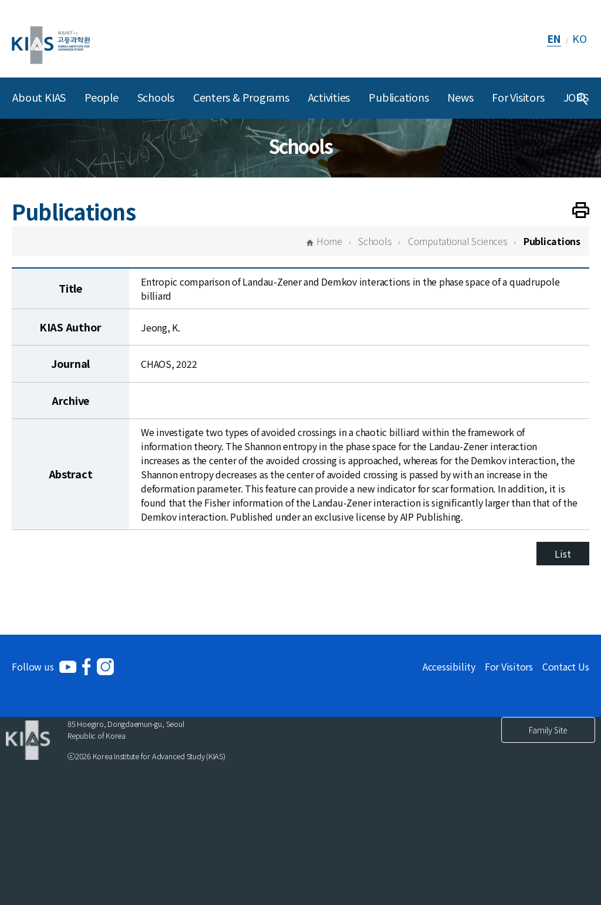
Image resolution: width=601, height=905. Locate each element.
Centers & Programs (241, 97)
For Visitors (518, 97)
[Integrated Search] (582, 98)
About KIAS (39, 97)
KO (579, 38)
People (102, 97)
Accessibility (449, 666)
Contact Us (565, 666)
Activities (329, 97)
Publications (398, 97)
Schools (155, 97)
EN (554, 38)
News (460, 97)
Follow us (32, 666)
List (562, 554)
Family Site (548, 730)
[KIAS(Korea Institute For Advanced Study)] (51, 38)
